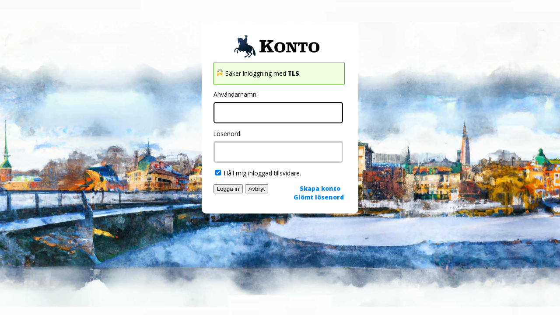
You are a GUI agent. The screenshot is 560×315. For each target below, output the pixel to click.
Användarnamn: (236, 94)
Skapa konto (320, 188)
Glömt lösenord (319, 197)
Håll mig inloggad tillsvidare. (258, 173)
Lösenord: (228, 134)
